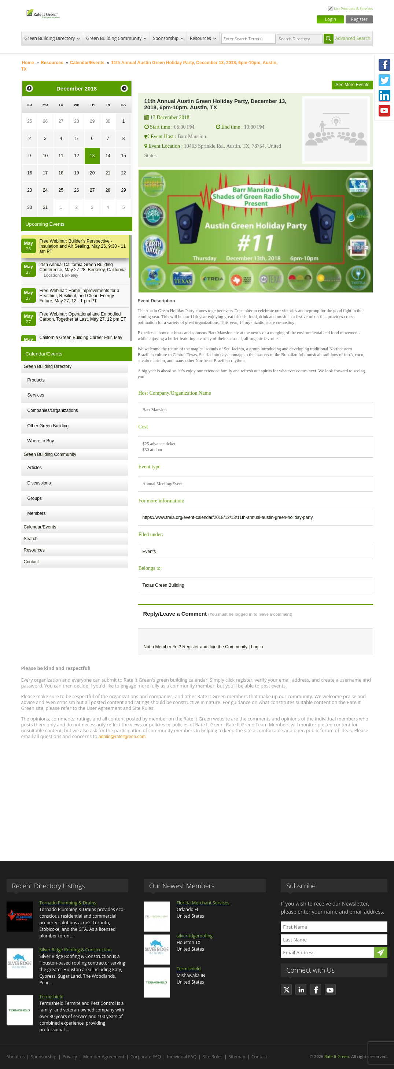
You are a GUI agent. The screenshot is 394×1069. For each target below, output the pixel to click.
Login (330, 19)
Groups (34, 498)
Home (28, 62)
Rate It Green (336, 1056)
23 (29, 190)
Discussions (39, 483)
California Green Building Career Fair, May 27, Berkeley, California (81, 340)
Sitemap (237, 1057)
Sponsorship (165, 38)
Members (36, 513)
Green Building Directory (50, 38)
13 (92, 155)
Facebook (384, 65)
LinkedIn (384, 96)
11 (61, 155)
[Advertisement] (197, 796)
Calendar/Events (87, 62)
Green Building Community (113, 38)
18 (61, 173)
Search (31, 538)
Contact (31, 561)
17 (45, 173)
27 (61, 121)
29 (92, 121)
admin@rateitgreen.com (122, 736)
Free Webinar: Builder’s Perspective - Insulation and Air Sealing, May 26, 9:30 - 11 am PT (83, 246)
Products (36, 380)
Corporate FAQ (145, 1057)
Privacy (70, 1057)
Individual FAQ (182, 1057)
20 (92, 173)
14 (108, 155)
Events (149, 551)
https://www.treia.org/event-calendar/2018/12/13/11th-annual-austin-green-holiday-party (228, 517)
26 (45, 121)
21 (108, 173)
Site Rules (212, 1057)
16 (29, 173)
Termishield (52, 997)
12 (76, 155)
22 (123, 173)
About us (16, 1057)
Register (359, 19)
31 (45, 207)
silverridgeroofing (195, 936)
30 (108, 121)
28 (76, 121)
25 (29, 121)
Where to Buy (40, 440)
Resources (200, 38)
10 (45, 155)
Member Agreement (104, 1057)
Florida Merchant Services (203, 903)
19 (76, 173)
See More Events (352, 84)
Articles (34, 467)
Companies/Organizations (52, 410)
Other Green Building (48, 425)
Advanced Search (353, 38)
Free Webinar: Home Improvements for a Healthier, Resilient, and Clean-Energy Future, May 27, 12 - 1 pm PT (79, 295)
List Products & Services (353, 8)
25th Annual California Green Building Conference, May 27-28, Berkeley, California (83, 267)
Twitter (384, 80)
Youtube (384, 111)
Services (35, 395)
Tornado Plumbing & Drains (68, 903)
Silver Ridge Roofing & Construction (76, 950)
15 (123, 155)
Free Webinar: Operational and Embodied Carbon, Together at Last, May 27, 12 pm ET (83, 317)
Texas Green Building (163, 585)
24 (45, 190)
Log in (257, 646)
